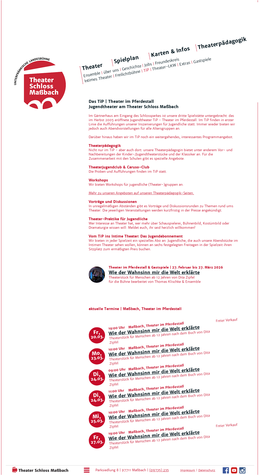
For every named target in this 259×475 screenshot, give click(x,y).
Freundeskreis (167, 61)
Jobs (148, 65)
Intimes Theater (98, 79)
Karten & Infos (170, 51)
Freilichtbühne (128, 73)
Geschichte (131, 67)
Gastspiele (202, 60)
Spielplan (126, 59)
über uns (111, 71)
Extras (185, 63)
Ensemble (91, 74)
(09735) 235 (159, 470)
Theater (92, 67)
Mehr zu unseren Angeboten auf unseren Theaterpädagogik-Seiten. (141, 193)
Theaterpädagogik (222, 43)
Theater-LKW (164, 67)
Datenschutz (206, 470)
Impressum (187, 470)
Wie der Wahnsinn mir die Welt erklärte (154, 272)
